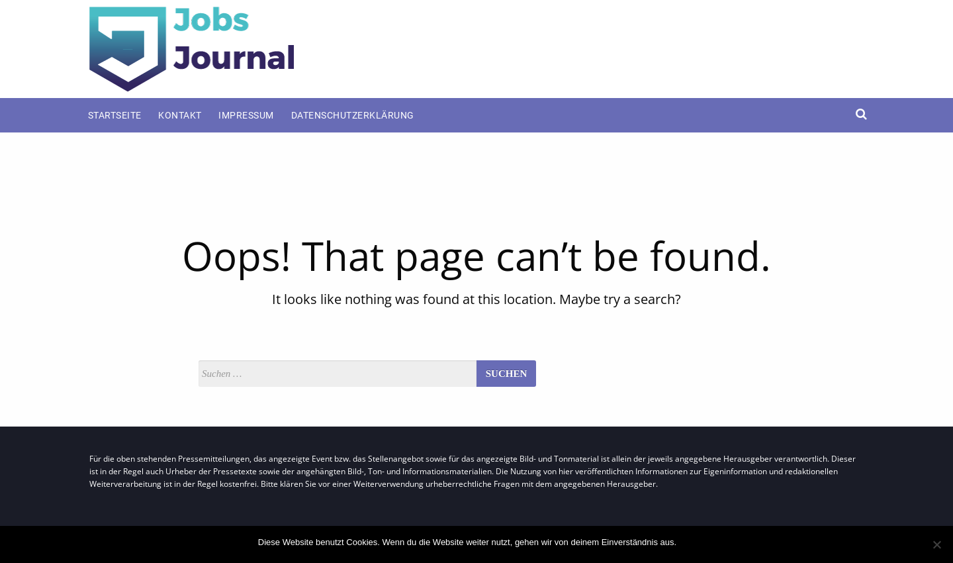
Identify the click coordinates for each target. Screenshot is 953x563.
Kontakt (180, 115)
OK (689, 542)
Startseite (115, 115)
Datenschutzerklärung (352, 115)
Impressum (246, 115)
